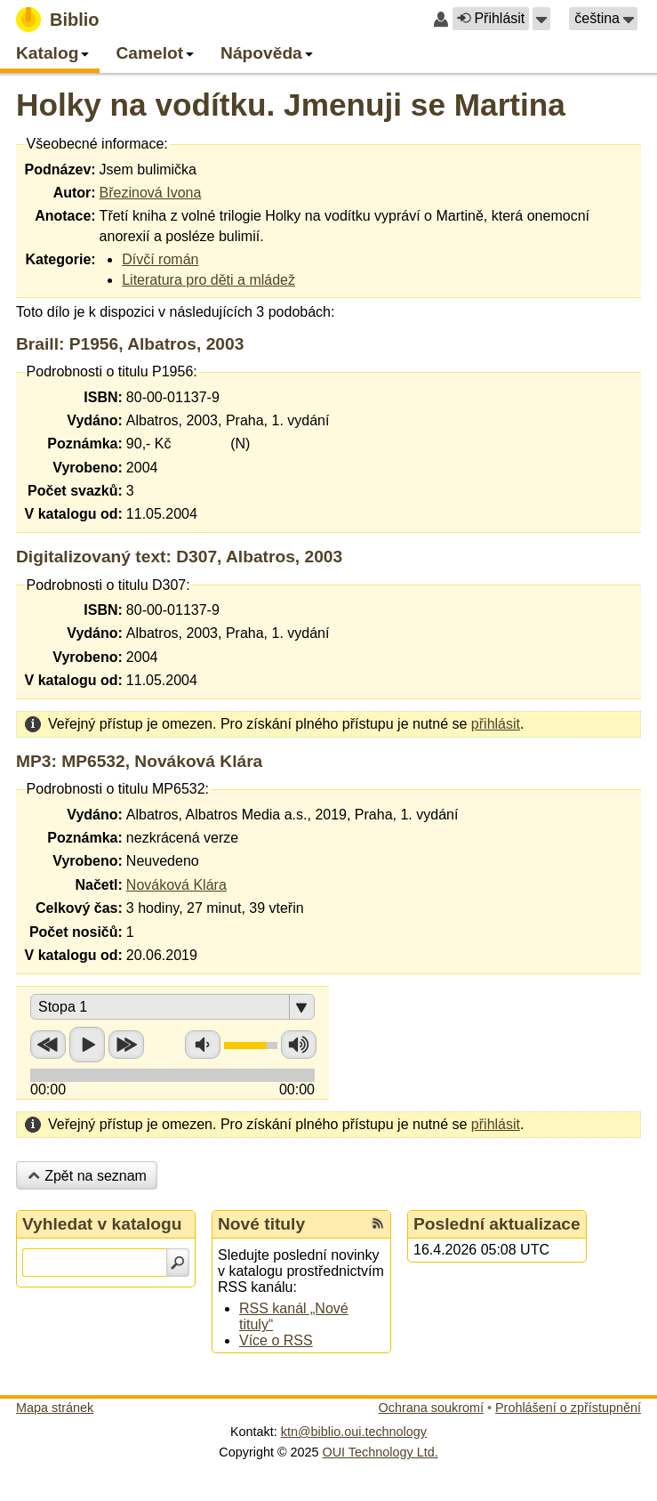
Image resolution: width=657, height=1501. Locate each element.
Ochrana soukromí (431, 1407)
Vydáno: (95, 420)
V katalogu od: (74, 513)
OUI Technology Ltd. (380, 1452)
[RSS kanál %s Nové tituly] (378, 1224)
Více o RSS (276, 1340)
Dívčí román (160, 259)
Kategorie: (60, 259)
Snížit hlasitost (202, 1044)
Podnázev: (60, 169)
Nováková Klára (176, 884)
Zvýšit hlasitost (298, 1044)
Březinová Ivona (151, 192)
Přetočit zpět (48, 1044)
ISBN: (103, 397)
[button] (541, 18)
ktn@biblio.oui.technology (354, 1431)
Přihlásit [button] (491, 18)
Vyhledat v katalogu (102, 1224)
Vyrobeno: (87, 467)
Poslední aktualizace (497, 1224)
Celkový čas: (79, 908)
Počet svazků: (75, 490)
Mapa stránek (54, 1407)
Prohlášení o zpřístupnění (568, 1407)
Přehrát (87, 1044)
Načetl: (98, 884)
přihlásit (495, 723)
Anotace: (65, 215)
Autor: (74, 192)
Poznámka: (84, 443)
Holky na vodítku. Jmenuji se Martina (290, 104)
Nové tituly (261, 1224)
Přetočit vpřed (126, 1044)
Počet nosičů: (76, 932)
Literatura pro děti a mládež (208, 279)
